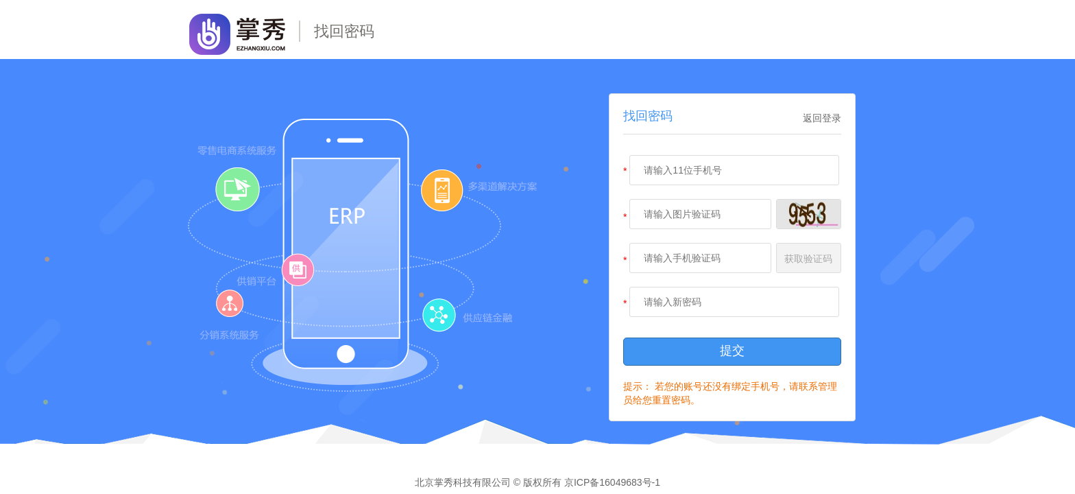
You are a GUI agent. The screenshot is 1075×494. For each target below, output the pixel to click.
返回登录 (822, 118)
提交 (732, 350)
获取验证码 (808, 258)
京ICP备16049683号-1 (612, 482)
